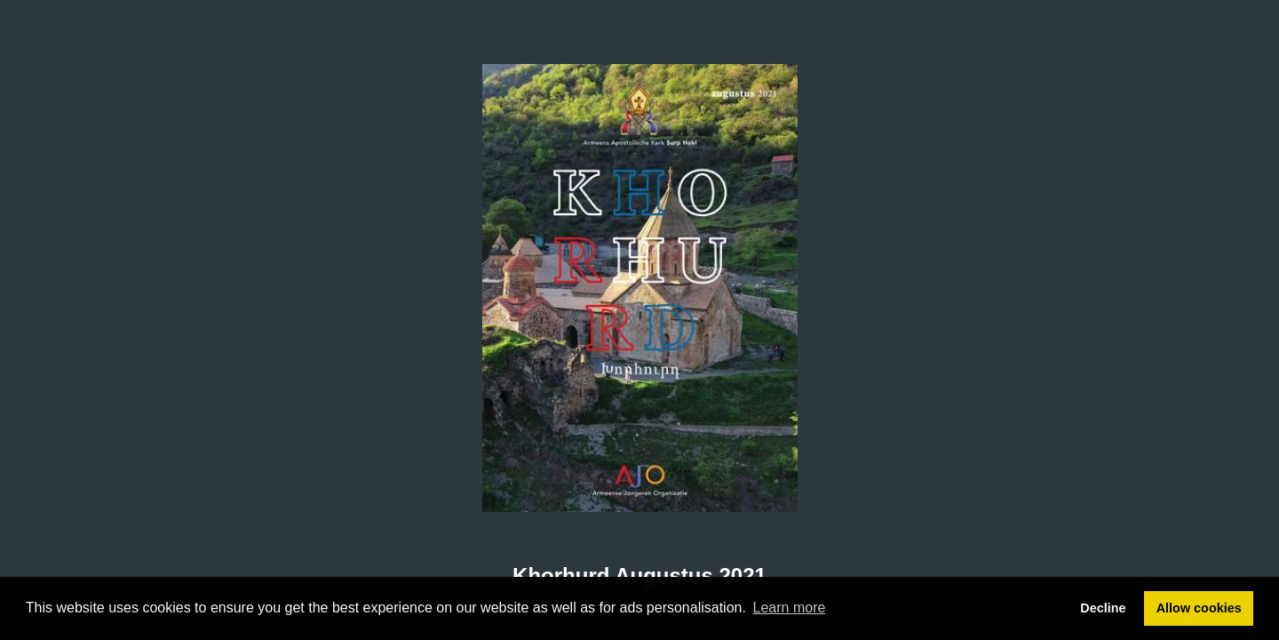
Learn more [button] (789, 607)
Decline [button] (1102, 608)
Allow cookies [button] (1199, 608)
